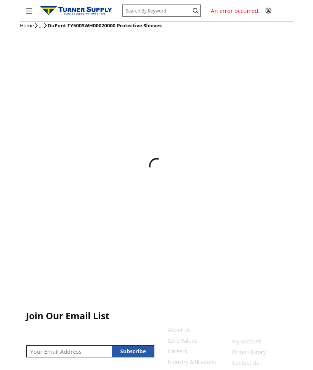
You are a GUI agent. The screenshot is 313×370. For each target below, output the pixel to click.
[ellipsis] (40, 26)
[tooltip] (40, 26)
